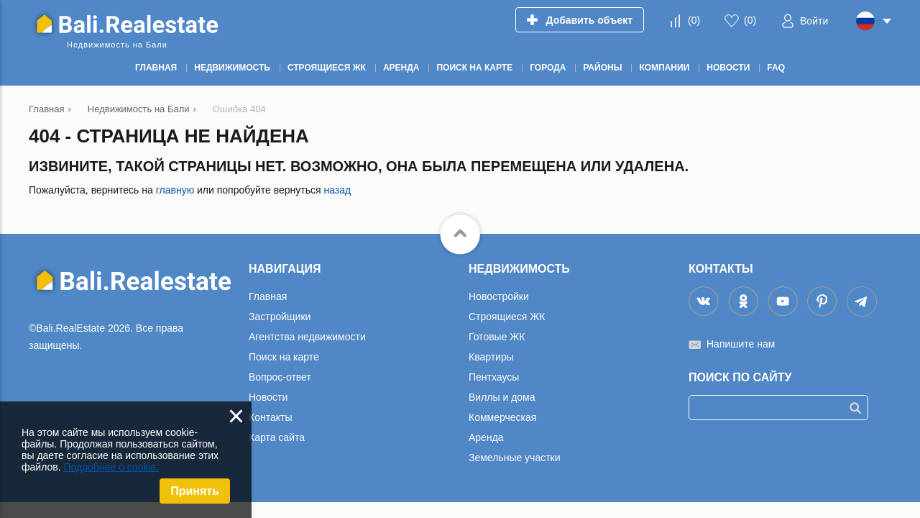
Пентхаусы (494, 377)
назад (337, 190)
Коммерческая (502, 417)
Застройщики (279, 316)
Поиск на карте (284, 357)
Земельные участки (515, 457)
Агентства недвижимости (307, 336)
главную (175, 190)
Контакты (270, 417)
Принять (194, 491)
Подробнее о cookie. (111, 467)
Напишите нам (741, 344)
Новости (268, 397)
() (694, 20)
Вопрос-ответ (280, 377)
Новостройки (499, 296)
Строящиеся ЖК (507, 316)
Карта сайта (277, 437)
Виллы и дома (502, 397)
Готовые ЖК (497, 336)
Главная (268, 296)
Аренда (486, 437)
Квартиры (491, 357)
